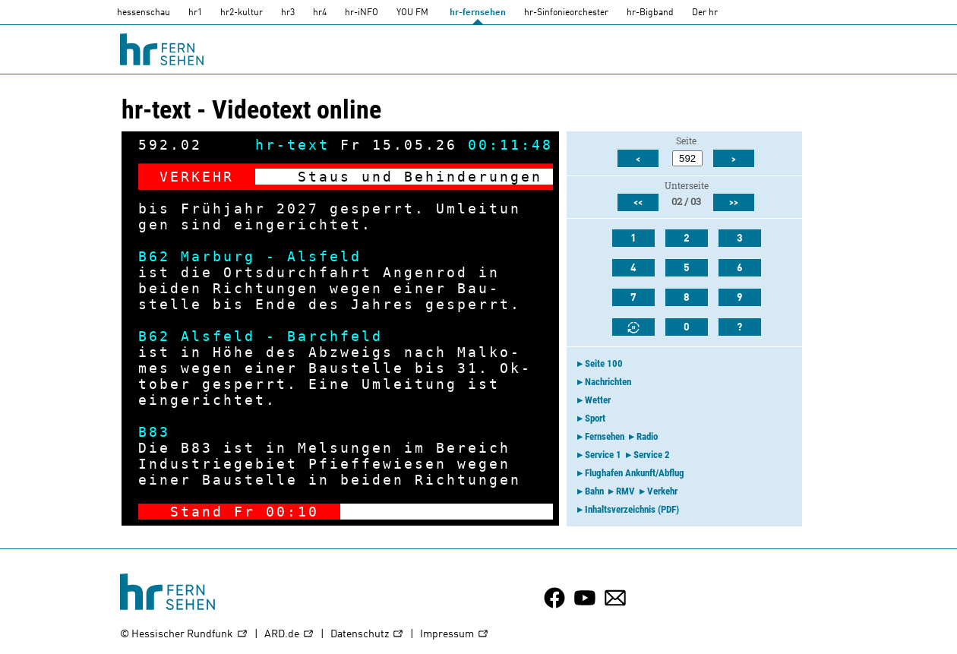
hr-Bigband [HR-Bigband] (650, 12)
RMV (625, 491)
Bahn (594, 491)
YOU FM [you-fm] (412, 12)
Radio (647, 436)
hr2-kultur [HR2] (241, 12)
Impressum (454, 634)
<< (638, 202)
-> (531, 512)
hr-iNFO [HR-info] (361, 12)
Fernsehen (604, 436)
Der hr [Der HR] (705, 12)
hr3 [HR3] (288, 12)
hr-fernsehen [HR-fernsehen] (478, 12)
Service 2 (651, 454)
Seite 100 (604, 363)
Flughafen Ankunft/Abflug (634, 473)
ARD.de (289, 634)
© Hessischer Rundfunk (184, 634)
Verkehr (662, 491)
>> (733, 202)
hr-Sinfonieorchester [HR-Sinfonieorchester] (566, 12)
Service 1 (603, 454)
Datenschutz (367, 634)
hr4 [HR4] (320, 12)
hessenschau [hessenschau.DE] (143, 12)
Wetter (598, 400)
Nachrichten (608, 381)
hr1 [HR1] (195, 12)
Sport (595, 418)
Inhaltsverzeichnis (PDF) (632, 509)
